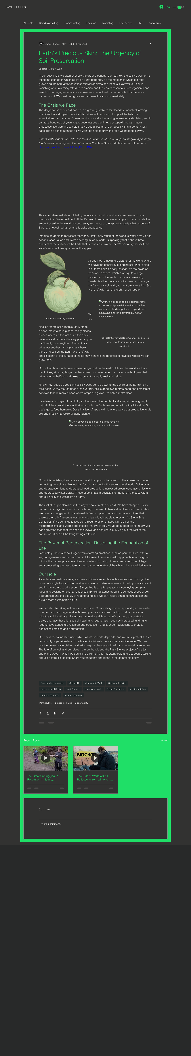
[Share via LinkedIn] (55, 713)
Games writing (72, 23)
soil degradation (138, 689)
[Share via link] (62, 713)
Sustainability (81, 702)
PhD (140, 23)
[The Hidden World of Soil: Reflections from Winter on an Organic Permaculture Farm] (95, 758)
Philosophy (125, 23)
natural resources (73, 695)
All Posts (28, 23)
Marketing (107, 23)
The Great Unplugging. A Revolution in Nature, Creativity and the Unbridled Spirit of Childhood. (44, 777)
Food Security (73, 689)
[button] (179, 7)
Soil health (74, 683)
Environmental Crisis (51, 689)
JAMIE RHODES (16, 7)
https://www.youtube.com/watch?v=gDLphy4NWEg (67, 147)
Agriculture (155, 23)
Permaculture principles (52, 683)
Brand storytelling (48, 23)
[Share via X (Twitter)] (47, 713)
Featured (91, 23)
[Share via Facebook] (40, 713)
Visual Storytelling (115, 689)
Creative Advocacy (50, 695)
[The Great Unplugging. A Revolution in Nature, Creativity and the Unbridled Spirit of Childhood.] (46, 758)
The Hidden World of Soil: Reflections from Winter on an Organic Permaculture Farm (95, 777)
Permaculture (46, 702)
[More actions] (150, 44)
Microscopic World (94, 683)
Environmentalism (64, 702)
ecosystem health (93, 689)
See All (164, 740)
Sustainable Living (117, 683)
